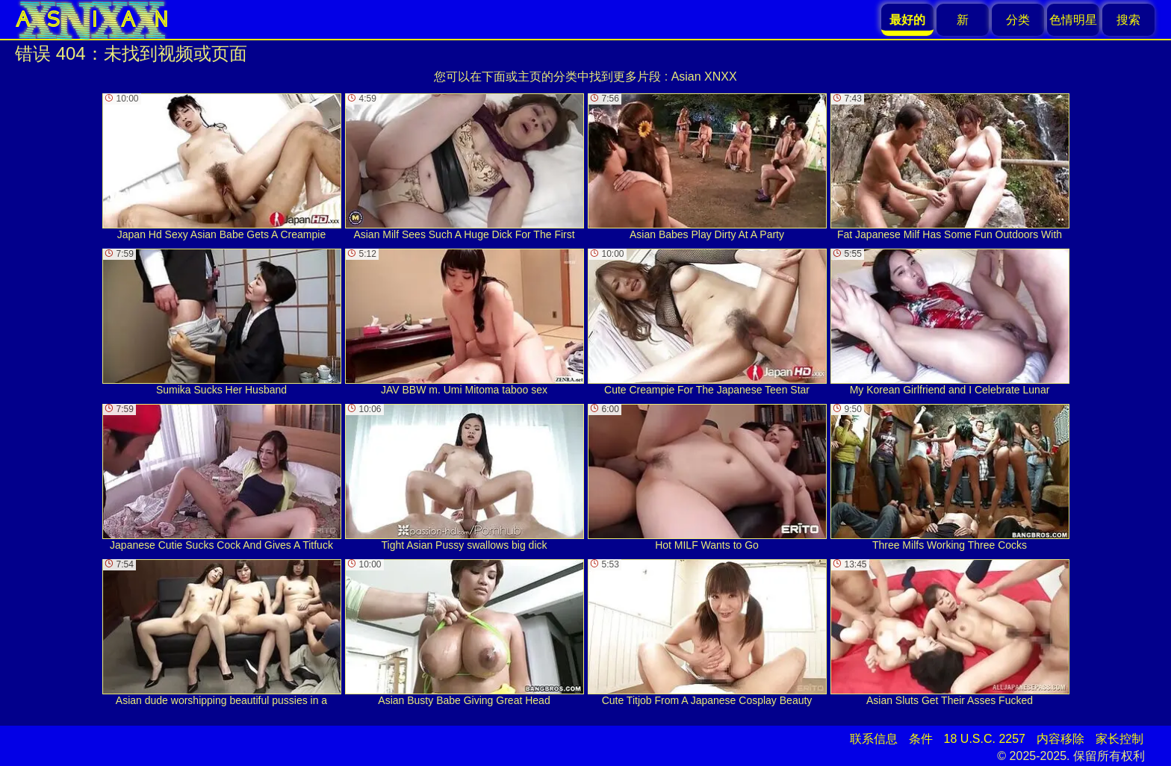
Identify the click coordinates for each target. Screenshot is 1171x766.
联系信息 (874, 738)
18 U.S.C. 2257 (984, 738)
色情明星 (1073, 19)
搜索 (1128, 19)
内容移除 (1060, 738)
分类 (1018, 19)
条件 (921, 738)
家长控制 (1119, 738)
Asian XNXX (704, 76)
